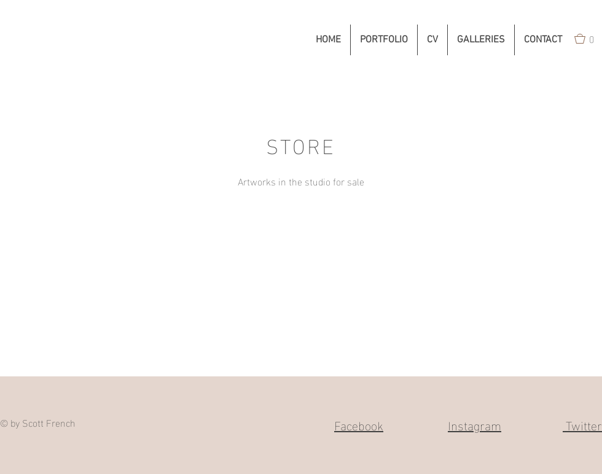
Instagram (474, 424)
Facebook (358, 424)
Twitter (582, 424)
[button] (384, 40)
